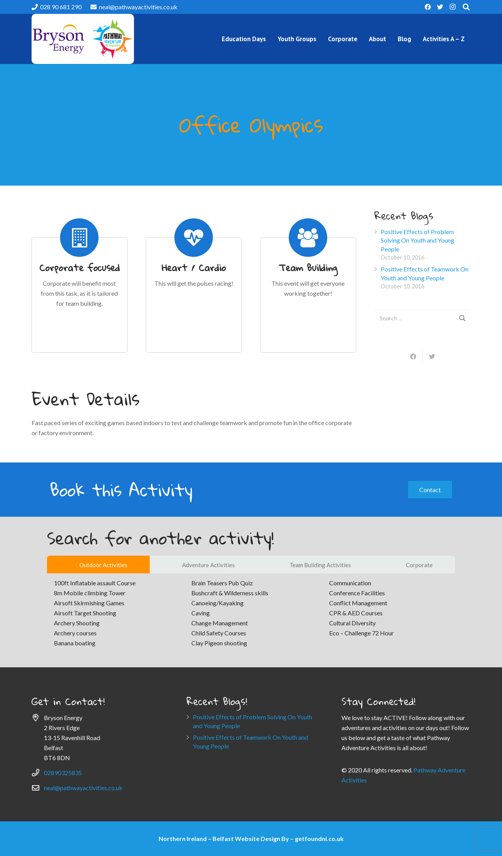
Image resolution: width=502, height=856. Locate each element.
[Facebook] (428, 7)
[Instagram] (452, 7)
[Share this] (413, 356)
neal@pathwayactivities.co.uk (83, 787)
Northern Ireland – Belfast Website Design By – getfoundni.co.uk (251, 838)
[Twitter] (440, 7)
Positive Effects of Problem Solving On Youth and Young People (417, 240)
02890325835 (63, 772)
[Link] (83, 39)
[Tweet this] (432, 356)
